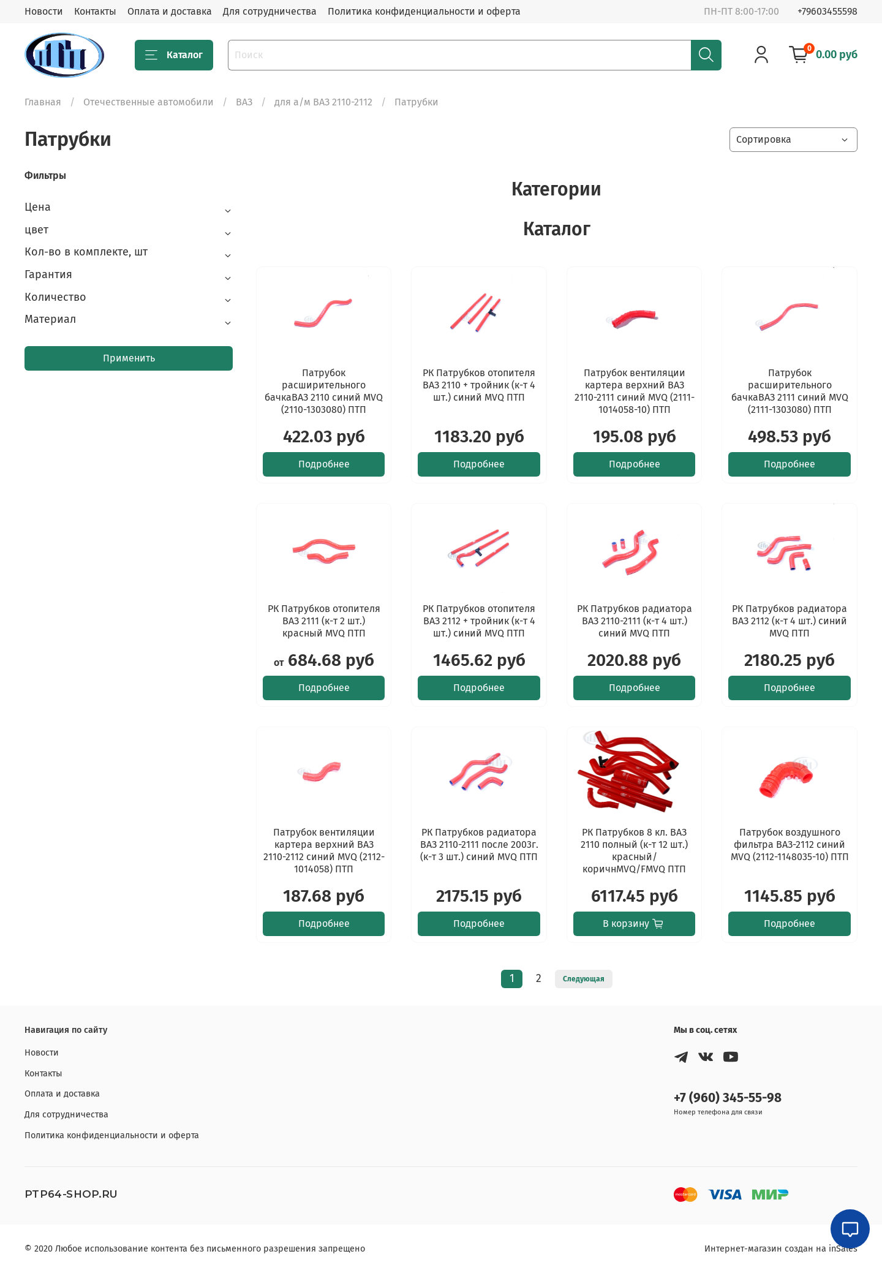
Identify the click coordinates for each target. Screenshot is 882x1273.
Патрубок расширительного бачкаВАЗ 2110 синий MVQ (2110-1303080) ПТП (324, 391)
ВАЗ (244, 102)
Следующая (584, 979)
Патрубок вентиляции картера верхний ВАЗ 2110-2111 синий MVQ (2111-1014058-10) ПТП (635, 391)
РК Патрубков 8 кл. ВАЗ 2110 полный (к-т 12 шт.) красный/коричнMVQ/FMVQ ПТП (634, 850)
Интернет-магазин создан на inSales (781, 1249)
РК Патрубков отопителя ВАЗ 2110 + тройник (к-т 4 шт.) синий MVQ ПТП (479, 385)
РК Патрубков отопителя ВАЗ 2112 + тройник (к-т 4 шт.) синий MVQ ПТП (479, 621)
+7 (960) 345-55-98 (728, 1098)
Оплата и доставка (169, 11)
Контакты (95, 11)
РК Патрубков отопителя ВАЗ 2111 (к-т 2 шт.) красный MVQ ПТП (324, 621)
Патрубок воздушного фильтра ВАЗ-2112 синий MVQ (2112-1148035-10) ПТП (790, 844)
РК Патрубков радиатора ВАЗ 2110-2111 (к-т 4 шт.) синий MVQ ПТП (634, 621)
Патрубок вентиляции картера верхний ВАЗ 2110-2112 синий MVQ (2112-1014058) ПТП (324, 850)
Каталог (174, 55)
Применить (129, 358)
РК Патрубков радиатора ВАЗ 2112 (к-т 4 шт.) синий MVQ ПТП (789, 621)
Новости (43, 11)
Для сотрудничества (270, 11)
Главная (42, 102)
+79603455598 (827, 11)
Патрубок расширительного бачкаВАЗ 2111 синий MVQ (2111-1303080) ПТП (789, 391)
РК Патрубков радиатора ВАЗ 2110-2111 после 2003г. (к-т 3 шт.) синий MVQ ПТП (479, 844)
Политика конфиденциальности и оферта (424, 11)
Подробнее (324, 464)
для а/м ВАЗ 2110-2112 (323, 102)
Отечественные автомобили (148, 102)
